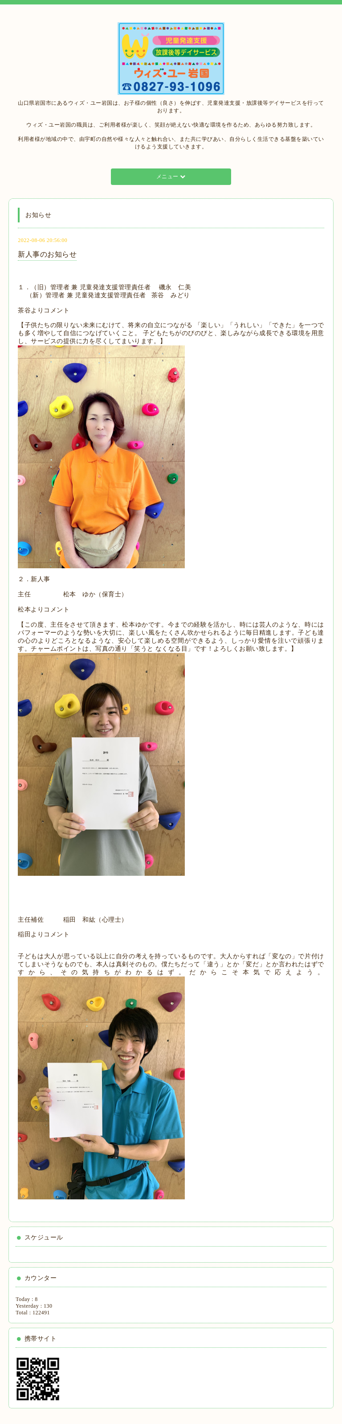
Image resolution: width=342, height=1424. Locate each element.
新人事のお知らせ (47, 254)
